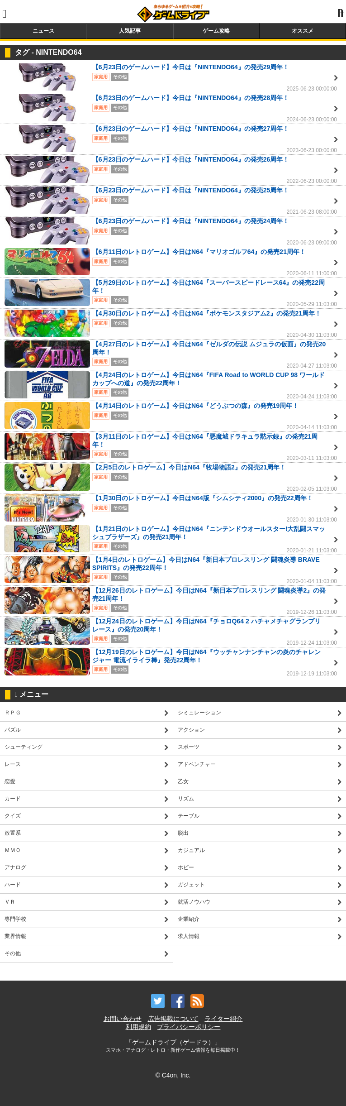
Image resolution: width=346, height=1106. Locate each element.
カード (13, 798)
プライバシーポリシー (188, 1026)
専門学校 (15, 919)
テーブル (188, 816)
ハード (13, 884)
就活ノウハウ (194, 902)
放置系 (13, 833)
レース (13, 764)
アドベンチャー (197, 764)
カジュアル (191, 850)
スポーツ (188, 747)
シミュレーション (199, 712)
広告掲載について (173, 1018)
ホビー (186, 867)
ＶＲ (10, 902)
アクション (191, 730)
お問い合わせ (123, 1018)
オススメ (302, 31)
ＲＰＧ (13, 712)
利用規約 (138, 1026)
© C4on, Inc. (172, 1075)
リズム (186, 798)
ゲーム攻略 (216, 31)
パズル (13, 730)
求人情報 (188, 936)
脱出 (183, 833)
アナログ (15, 867)
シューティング (24, 747)
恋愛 (10, 781)
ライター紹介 (223, 1018)
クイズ (13, 816)
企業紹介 (188, 919)
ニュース (43, 31)
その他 (13, 953)
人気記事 (130, 31)
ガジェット (191, 884)
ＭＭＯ (13, 850)
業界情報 (15, 936)
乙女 (183, 781)
